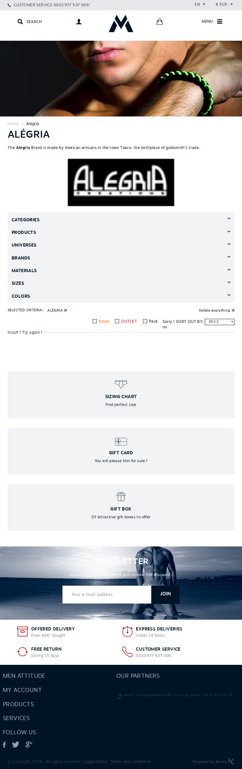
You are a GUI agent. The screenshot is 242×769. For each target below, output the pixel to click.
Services (16, 718)
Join (165, 594)
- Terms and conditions (129, 762)
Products (18, 704)
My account (22, 690)
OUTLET (128, 321)
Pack (153, 321)
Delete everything (214, 310)
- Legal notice (94, 762)
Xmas (103, 321)
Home (13, 124)
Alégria (32, 124)
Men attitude (24, 676)
